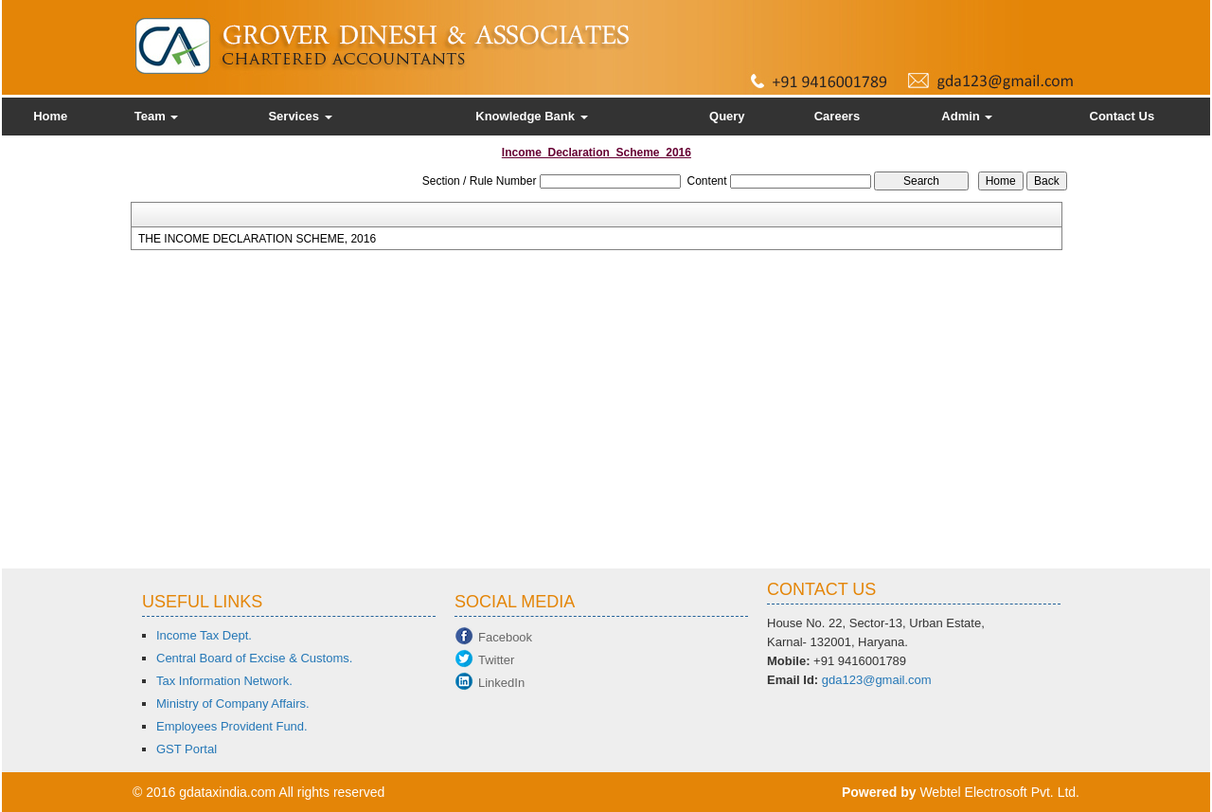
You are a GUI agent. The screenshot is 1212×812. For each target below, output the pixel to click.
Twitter (496, 660)
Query (727, 116)
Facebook (505, 637)
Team (156, 116)
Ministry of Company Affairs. (233, 703)
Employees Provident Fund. (232, 726)
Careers (837, 116)
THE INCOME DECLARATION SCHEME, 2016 (257, 238)
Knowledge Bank (531, 116)
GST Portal (186, 749)
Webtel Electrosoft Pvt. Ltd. (999, 792)
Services (299, 116)
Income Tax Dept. (204, 635)
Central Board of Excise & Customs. (254, 658)
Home (50, 116)
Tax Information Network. (224, 681)
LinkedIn (501, 683)
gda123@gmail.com (877, 680)
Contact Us (1122, 116)
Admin (966, 116)
